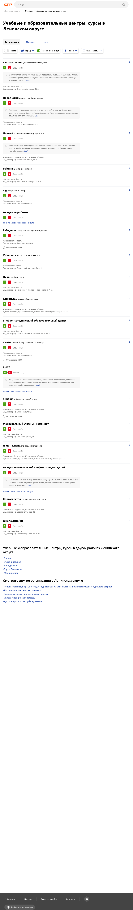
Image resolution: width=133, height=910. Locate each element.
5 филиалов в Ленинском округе (18, 491)
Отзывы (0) (18, 174)
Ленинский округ (12, 11)
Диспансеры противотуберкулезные (23, 601)
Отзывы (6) (18, 473)
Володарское (11, 565)
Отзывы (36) (18, 372)
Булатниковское (12, 562)
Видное (8, 558)
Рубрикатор (9, 899)
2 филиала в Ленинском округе (17, 391)
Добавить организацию (22, 907)
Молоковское (11, 573)
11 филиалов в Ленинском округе (18, 223)
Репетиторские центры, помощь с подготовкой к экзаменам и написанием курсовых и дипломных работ (58, 587)
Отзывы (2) (18, 304)
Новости (28, 899)
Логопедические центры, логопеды (22, 590)
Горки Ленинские (13, 569)
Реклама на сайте (49, 899)
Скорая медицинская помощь (19, 598)
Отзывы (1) (18, 68)
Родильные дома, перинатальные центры (26, 594)
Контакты (70, 899)
